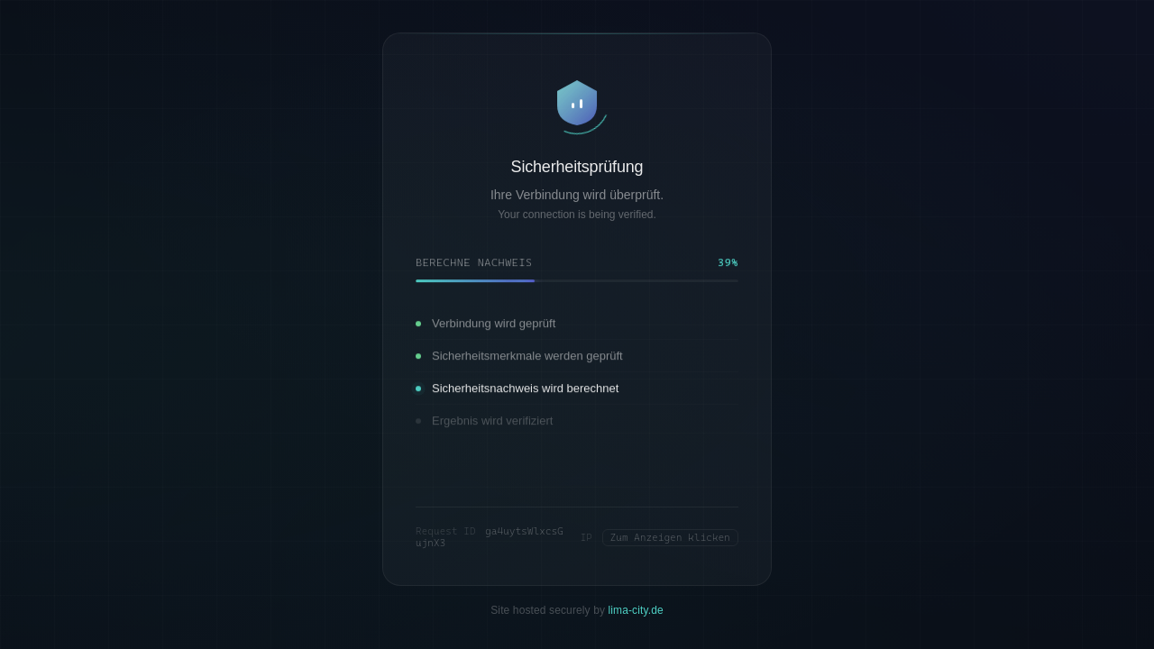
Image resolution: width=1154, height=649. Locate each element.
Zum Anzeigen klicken (670, 538)
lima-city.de (636, 610)
